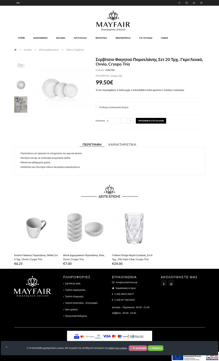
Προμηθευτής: (103, 75)
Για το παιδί (145, 38)
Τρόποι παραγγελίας (75, 289)
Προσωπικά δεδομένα (76, 315)
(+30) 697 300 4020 (125, 299)
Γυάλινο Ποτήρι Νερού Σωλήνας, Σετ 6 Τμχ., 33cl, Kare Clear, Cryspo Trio (132, 257)
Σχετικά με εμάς (73, 283)
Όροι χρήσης (71, 309)
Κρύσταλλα (80, 38)
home (21, 38)
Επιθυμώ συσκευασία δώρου (113, 107)
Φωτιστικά (101, 38)
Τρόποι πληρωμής (74, 296)
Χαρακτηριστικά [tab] (122, 144)
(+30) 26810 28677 (124, 294)
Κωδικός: (100, 70)
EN (18, 2)
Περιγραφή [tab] (92, 144)
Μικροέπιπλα (123, 38)
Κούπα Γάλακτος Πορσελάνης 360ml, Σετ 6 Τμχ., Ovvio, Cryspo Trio (36, 257)
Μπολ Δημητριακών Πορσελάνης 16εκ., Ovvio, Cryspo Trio (84, 257)
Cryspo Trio (116, 75)
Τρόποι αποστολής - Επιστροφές (81, 302)
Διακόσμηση (40, 38)
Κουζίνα (61, 38)
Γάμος (164, 38)
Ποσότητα (100, 120)
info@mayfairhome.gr (126, 282)
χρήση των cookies (117, 348)
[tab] (21, 65)
